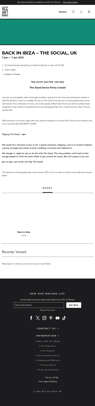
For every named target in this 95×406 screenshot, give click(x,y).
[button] (73, 12)
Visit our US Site (51, 377)
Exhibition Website (12, 74)
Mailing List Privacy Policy (47, 310)
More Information (70, 2)
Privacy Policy (49, 365)
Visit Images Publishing (47, 381)
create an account (22, 263)
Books (47, 188)
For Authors (48, 351)
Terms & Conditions (48, 370)
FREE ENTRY (37, 82)
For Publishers (48, 346)
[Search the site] (62, 12)
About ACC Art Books (48, 341)
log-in (10, 263)
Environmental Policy (49, 355)
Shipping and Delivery (49, 360)
